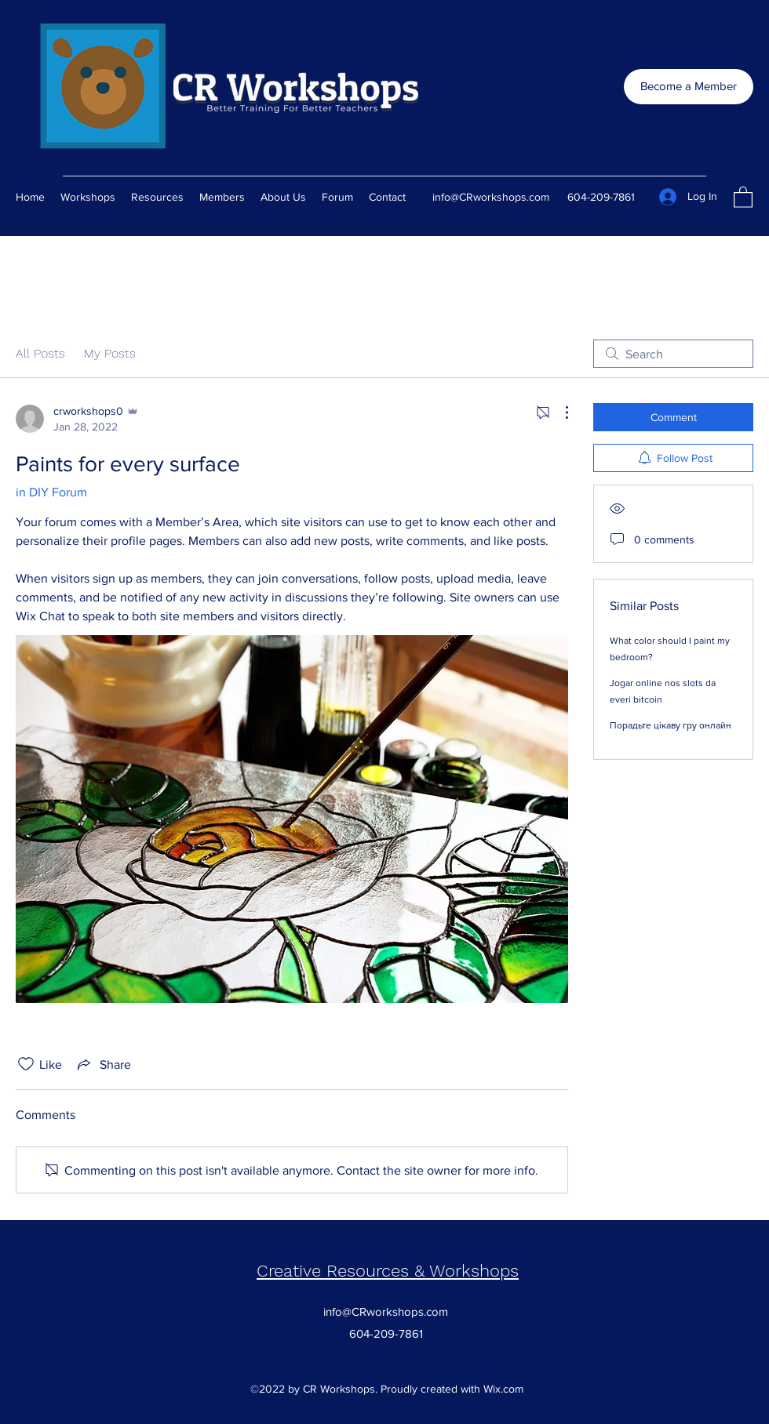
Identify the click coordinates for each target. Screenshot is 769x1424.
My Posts (110, 353)
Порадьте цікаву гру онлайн (670, 725)
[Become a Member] (688, 86)
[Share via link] (103, 1064)
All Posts (40, 353)
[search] (673, 354)
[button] (743, 196)
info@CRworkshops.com (490, 197)
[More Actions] (558, 412)
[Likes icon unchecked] (26, 1064)
